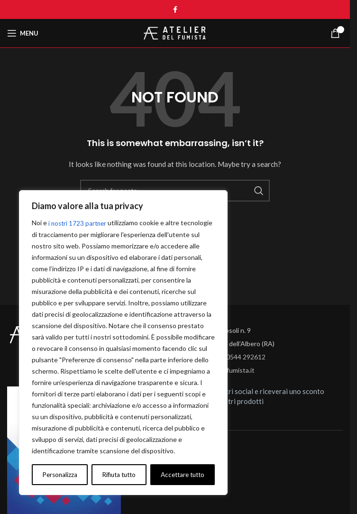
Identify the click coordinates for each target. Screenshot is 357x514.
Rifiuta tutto (117, 474)
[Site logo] (175, 32)
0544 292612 (245, 357)
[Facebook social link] (175, 9)
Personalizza (59, 474)
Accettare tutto (182, 474)
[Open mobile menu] (22, 33)
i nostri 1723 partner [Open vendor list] (78, 223)
